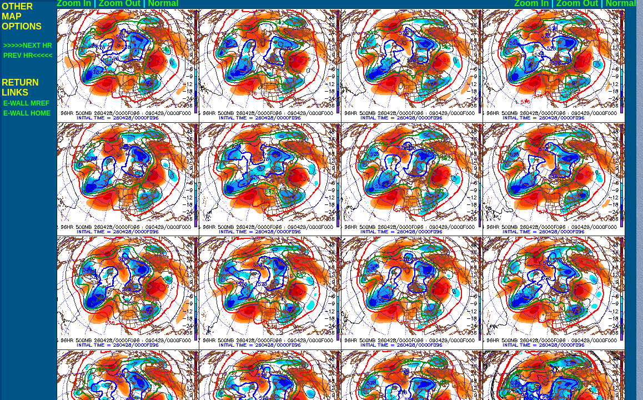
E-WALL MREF (26, 103)
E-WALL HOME (27, 113)
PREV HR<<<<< (27, 55)
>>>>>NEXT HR (27, 45)
